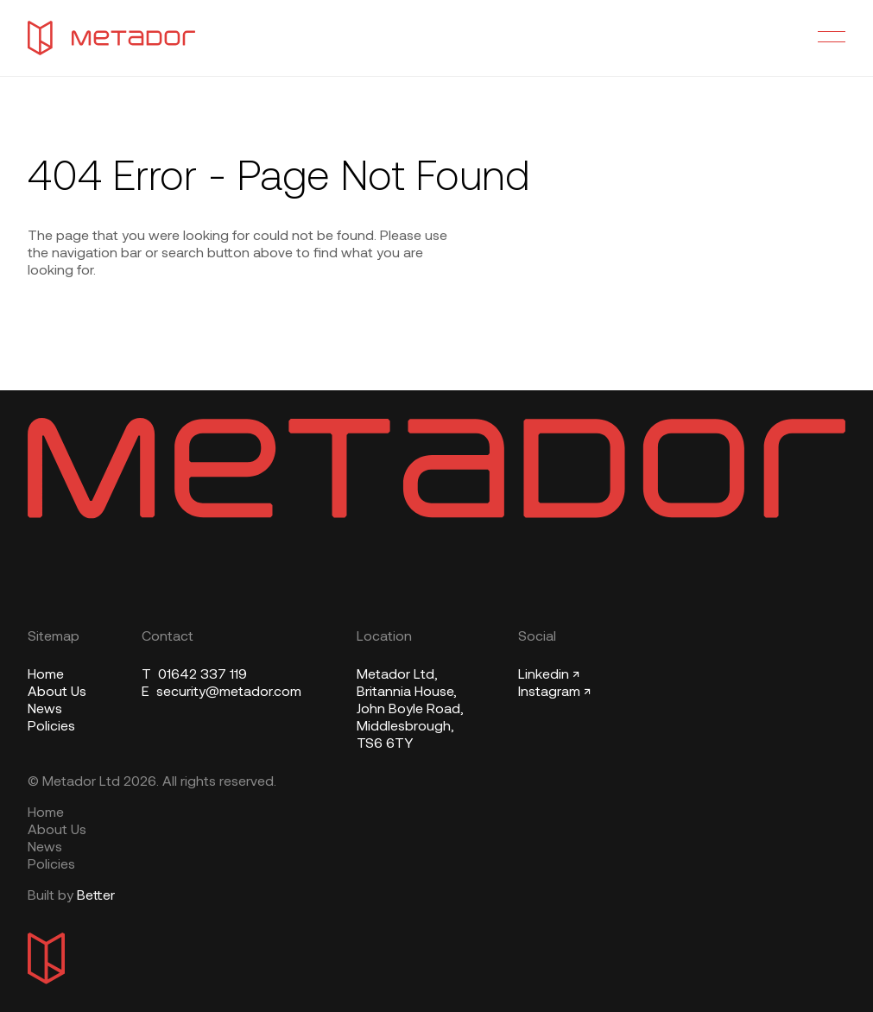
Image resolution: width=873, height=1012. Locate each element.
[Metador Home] (111, 38)
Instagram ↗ (554, 692)
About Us (57, 692)
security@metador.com (221, 692)
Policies (51, 727)
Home (46, 675)
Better (96, 896)
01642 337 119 (194, 675)
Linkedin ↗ (548, 675)
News (45, 710)
